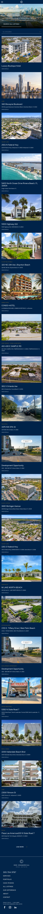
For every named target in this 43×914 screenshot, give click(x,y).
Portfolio (7, 879)
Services (6, 876)
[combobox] (21, 32)
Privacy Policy (7, 902)
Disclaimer (16, 902)
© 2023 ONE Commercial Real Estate (12, 904)
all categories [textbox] (7, 31)
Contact (6, 897)
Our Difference (9, 890)
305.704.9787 (9, 872)
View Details (5, 68)
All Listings (8, 886)
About (5, 893)
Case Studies (8, 883)
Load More (21, 847)
